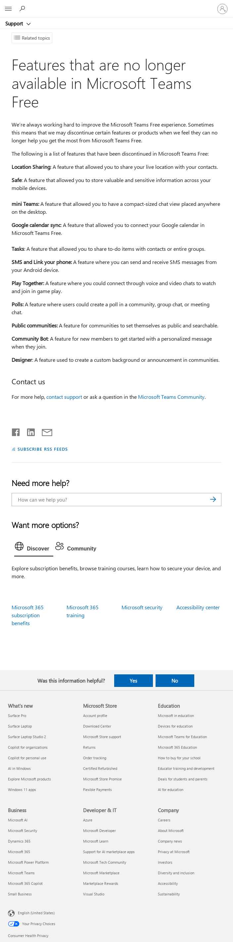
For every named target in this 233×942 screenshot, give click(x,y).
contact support (64, 396)
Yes (133, 680)
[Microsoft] (116, 5)
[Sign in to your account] (222, 9)
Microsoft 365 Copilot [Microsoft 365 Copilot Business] (25, 883)
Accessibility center (198, 607)
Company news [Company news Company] (170, 841)
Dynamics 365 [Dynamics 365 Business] (19, 841)
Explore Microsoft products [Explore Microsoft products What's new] (29, 778)
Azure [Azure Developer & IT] (87, 819)
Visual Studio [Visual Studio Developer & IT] (93, 893)
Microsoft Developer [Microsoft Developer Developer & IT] (99, 830)
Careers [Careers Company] (164, 819)
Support (14, 23)
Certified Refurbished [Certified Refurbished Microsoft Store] (100, 768)
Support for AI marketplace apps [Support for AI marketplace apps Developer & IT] (109, 851)
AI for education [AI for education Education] (170, 789)
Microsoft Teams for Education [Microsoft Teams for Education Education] (182, 736)
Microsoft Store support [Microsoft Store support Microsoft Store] (102, 736)
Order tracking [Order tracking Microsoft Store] (94, 757)
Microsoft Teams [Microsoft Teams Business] (21, 872)
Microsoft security (142, 607)
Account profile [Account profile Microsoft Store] (95, 715)
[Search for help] (23, 8)
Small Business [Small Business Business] (20, 893)
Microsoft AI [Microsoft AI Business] (17, 819)
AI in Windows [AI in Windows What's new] (19, 768)
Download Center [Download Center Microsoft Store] (97, 726)
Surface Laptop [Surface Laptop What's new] (20, 726)
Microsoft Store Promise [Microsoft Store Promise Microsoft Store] (102, 778)
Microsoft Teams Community (171, 396)
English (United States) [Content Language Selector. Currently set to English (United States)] (36, 912)
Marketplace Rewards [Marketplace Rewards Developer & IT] (100, 883)
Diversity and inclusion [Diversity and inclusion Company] (176, 872)
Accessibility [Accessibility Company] (168, 883)
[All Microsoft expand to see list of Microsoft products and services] (8, 9)
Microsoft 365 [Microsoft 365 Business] (19, 851)
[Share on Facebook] (16, 431)
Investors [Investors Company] (165, 862)
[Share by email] (44, 431)
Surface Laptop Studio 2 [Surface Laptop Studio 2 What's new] (27, 736)
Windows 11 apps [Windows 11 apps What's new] (22, 789)
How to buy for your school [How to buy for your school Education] (179, 757)
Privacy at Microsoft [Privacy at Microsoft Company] (174, 851)
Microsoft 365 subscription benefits (28, 615)
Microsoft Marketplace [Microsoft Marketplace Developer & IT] (101, 872)
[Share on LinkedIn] (28, 431)
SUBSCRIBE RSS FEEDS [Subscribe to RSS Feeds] (43, 449)
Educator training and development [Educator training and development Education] (186, 768)
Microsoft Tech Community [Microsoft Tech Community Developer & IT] (104, 862)
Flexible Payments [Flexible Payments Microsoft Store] (97, 789)
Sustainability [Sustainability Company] (169, 893)
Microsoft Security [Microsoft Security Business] (22, 830)
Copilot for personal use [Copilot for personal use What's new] (27, 757)
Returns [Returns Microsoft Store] (89, 747)
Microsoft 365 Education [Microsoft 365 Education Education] (177, 747)
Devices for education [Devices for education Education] (175, 726)
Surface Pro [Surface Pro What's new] (17, 715)
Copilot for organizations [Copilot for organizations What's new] (28, 747)
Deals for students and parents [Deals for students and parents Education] (183, 778)
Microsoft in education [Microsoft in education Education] (176, 715)
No (174, 680)
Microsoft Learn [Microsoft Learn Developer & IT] (95, 841)
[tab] (33, 547)
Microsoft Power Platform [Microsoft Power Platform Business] (28, 862)
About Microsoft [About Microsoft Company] (171, 830)
